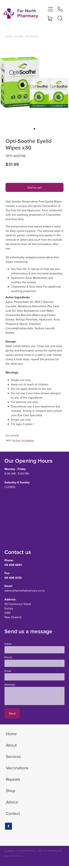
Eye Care (18, 36)
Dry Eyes (16, 440)
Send (12, 713)
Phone (8, 657)
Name (8, 643)
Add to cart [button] (34, 187)
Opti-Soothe (31, 36)
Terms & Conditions (13, 855)
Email (7, 671)
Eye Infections (27, 440)
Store (9, 36)
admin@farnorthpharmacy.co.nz (24, 590)
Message (9, 684)
